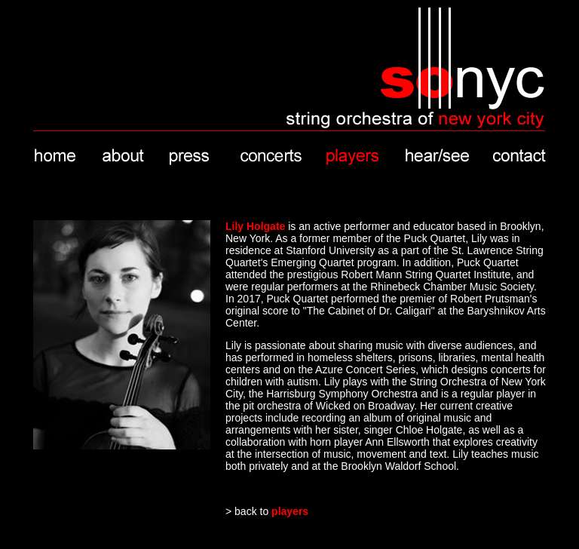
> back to (266, 511)
